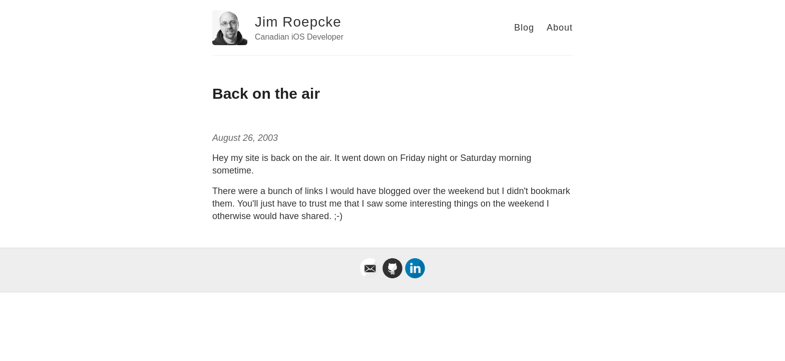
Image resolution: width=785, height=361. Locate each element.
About (560, 28)
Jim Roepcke (298, 22)
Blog (524, 28)
